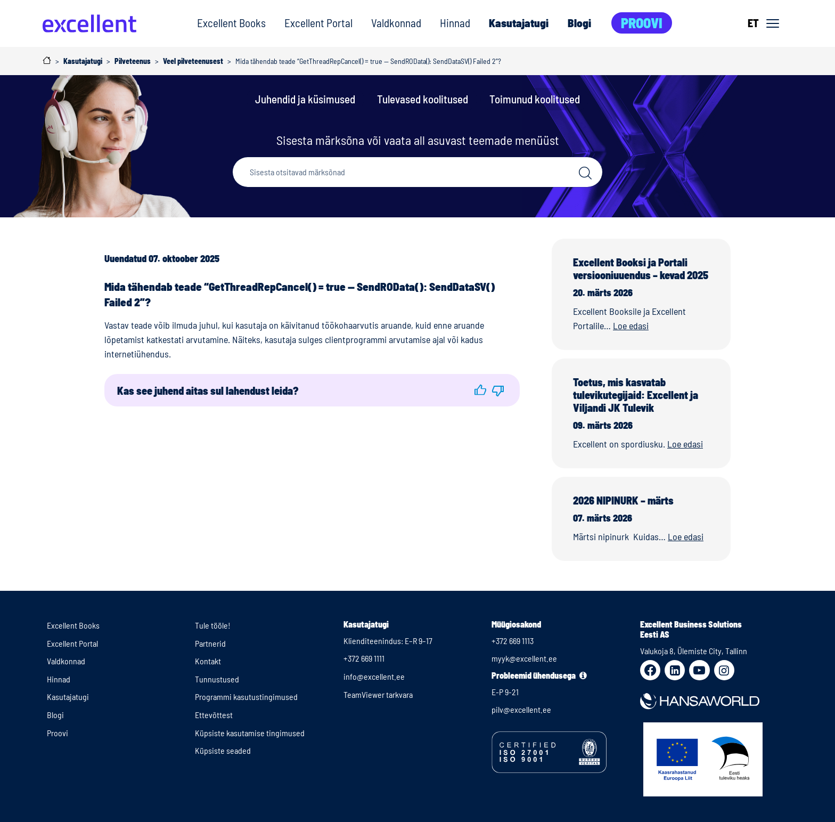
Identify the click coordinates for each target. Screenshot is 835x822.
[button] (480, 390)
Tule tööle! (213, 625)
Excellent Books (231, 22)
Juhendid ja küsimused (305, 98)
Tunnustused (217, 679)
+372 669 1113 (513, 641)
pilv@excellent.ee (521, 709)
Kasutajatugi (519, 22)
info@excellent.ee (374, 676)
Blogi (579, 22)
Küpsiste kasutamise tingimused (250, 733)
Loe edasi (631, 325)
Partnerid (210, 643)
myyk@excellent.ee (524, 658)
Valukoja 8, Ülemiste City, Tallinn (693, 651)
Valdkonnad (396, 22)
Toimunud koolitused (534, 98)
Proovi (641, 22)
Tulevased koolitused (422, 98)
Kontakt (208, 661)
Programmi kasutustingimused (246, 696)
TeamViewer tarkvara (378, 694)
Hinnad (455, 22)
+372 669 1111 (363, 658)
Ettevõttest (214, 715)
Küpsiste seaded (223, 750)
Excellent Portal (318, 22)
